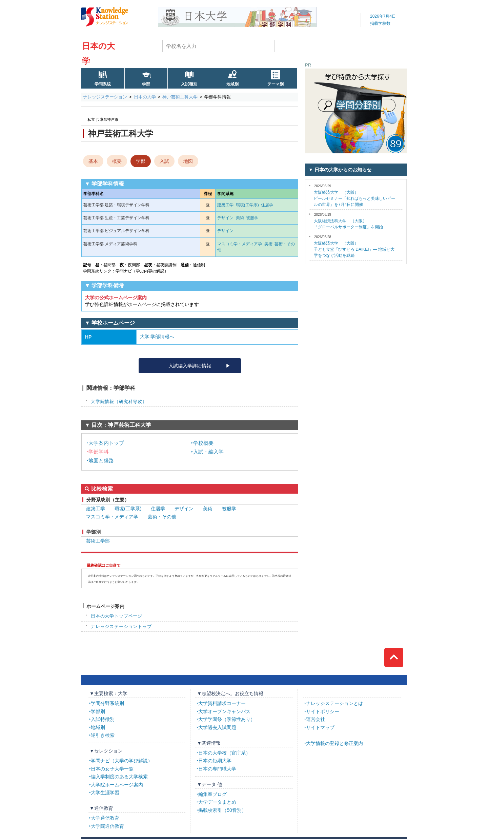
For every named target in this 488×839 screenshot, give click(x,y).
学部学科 (98, 452)
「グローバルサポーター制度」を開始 (348, 221)
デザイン (225, 217)
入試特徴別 (103, 719)
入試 (164, 161)
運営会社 (315, 719)
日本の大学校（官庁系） (224, 753)
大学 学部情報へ (157, 336)
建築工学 (225, 205)
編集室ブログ (212, 794)
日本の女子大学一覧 (112, 768)
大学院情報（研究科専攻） (119, 401)
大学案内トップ (106, 443)
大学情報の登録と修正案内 (334, 743)
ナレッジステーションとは (334, 703)
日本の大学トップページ (116, 615)
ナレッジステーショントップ (121, 626)
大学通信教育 (105, 818)
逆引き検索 (103, 735)
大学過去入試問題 (217, 727)
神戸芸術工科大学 (180, 96)
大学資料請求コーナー (222, 703)
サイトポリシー (322, 711)
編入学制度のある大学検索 (119, 776)
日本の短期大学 (214, 760)
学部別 (98, 711)
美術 (240, 217)
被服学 (252, 217)
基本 (93, 161)
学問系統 (103, 84)
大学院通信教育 (107, 826)
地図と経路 (101, 460)
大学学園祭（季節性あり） (226, 719)
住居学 (267, 205)
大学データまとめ (217, 802)
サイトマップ (320, 727)
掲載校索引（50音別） (222, 810)
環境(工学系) (247, 205)
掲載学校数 (380, 23)
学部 (146, 84)
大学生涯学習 (105, 792)
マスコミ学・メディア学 (239, 244)
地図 (188, 161)
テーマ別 (275, 84)
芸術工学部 (98, 541)
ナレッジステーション (105, 96)
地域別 (232, 84)
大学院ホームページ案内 (117, 784)
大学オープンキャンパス (224, 711)
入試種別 (189, 84)
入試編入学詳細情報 (189, 365)
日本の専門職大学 (217, 768)
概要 (117, 161)
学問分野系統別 (107, 703)
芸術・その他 (162, 516)
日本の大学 (145, 96)
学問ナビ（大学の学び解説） (121, 760)
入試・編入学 (208, 452)
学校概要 (203, 443)
